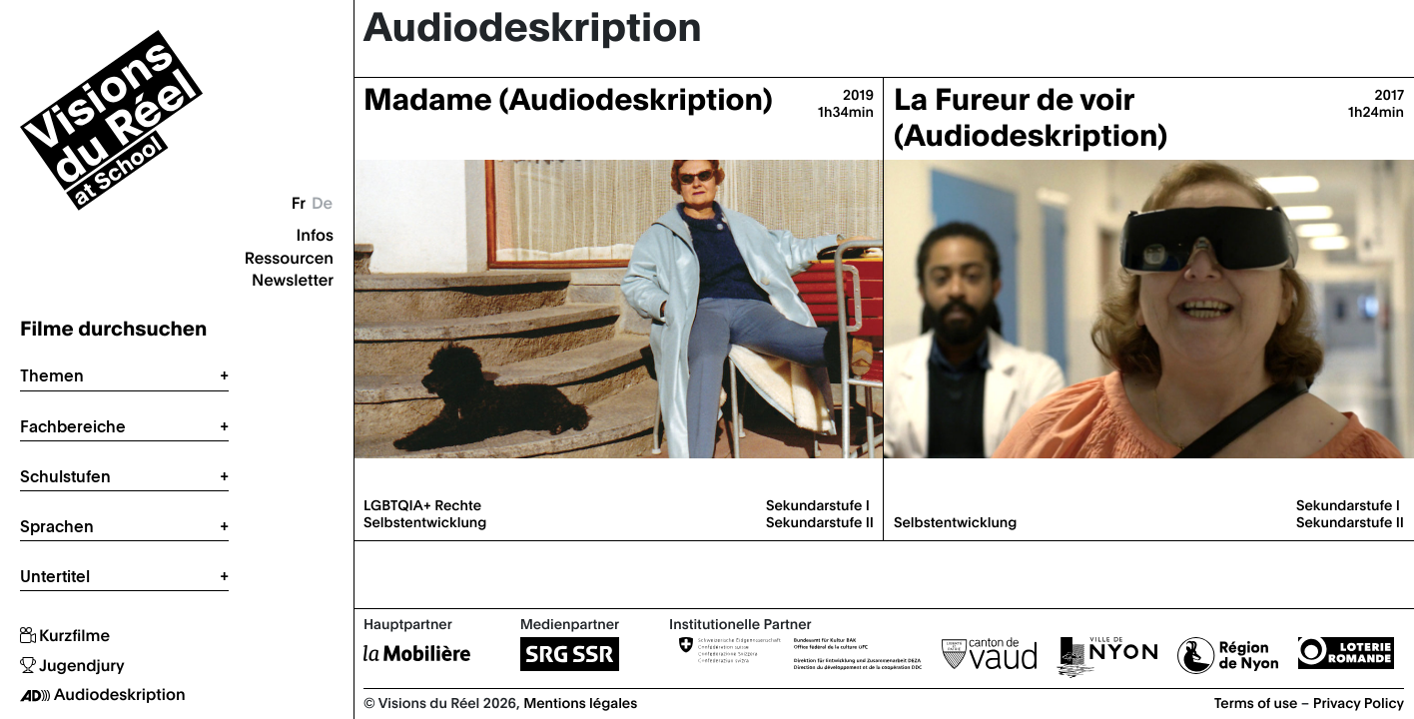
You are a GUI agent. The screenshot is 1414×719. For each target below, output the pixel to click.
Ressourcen (289, 258)
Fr (299, 203)
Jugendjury (72, 666)
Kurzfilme (65, 636)
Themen (52, 375)
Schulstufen (65, 476)
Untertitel (55, 576)
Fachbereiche (73, 426)
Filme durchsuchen (113, 328)
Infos (315, 235)
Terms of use (1256, 702)
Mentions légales (580, 702)
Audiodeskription (103, 695)
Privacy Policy (1358, 702)
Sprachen (57, 526)
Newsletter (293, 280)
